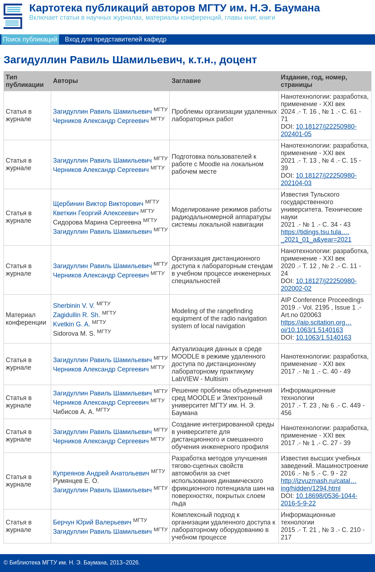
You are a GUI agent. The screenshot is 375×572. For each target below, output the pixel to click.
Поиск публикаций (30, 39)
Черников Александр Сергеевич (101, 120)
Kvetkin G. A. (71, 324)
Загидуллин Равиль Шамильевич (102, 111)
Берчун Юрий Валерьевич (92, 522)
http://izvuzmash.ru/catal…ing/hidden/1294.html (318, 484)
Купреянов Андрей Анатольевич (101, 473)
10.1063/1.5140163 (323, 337)
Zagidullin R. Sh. (76, 315)
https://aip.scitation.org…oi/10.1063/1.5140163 (316, 326)
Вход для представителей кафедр (116, 39)
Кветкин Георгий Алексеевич (95, 213)
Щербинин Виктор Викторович (98, 203)
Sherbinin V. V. (74, 305)
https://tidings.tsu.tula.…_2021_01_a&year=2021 (316, 235)
